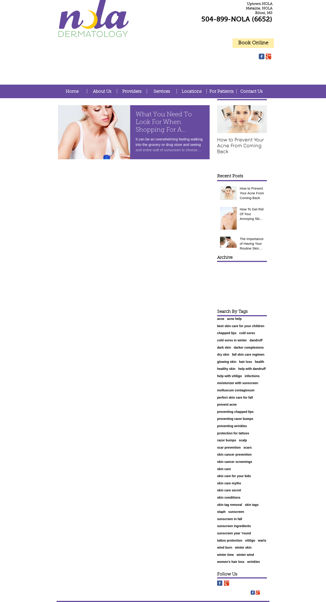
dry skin (223, 354)
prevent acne (227, 404)
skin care (224, 469)
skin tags (252, 505)
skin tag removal (229, 505)
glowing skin (226, 362)
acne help (234, 319)
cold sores (247, 333)
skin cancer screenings (234, 462)
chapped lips (227, 333)
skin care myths (229, 483)
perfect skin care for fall (235, 397)
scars (247, 447)
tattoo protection (229, 540)
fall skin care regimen (248, 354)
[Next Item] (260, 119)
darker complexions (249, 347)
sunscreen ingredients (234, 526)
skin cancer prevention (234, 454)
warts (262, 540)
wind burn (224, 547)
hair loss (245, 362)
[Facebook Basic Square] (219, 583)
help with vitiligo (229, 376)
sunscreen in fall (229, 519)
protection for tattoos (233, 433)
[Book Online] (253, 43)
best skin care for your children (240, 326)
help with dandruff (252, 369)
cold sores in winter (232, 340)
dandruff (255, 340)
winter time (225, 555)
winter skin (243, 547)
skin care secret (229, 490)
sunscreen (236, 512)
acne (220, 319)
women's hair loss (230, 562)
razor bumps (226, 440)
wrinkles (253, 562)
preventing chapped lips (235, 412)
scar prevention (229, 447)
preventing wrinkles (232, 426)
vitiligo (250, 540)
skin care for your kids (234, 476)
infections (252, 376)
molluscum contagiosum (235, 390)
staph (221, 512)
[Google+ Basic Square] (226, 583)
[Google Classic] (268, 56)
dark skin (224, 347)
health (259, 362)
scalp (243, 440)
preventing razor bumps (235, 419)
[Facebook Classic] (261, 56)
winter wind (245, 555)
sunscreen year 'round (234, 533)
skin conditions (228, 497)
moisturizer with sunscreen (237, 383)
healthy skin (226, 369)
